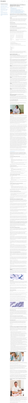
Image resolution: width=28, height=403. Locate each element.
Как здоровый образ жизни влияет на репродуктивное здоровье (16, 9)
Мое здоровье (3, 1)
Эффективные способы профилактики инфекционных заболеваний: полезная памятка (4, 15)
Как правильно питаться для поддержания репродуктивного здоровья (17, 10)
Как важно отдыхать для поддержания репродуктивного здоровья (16, 12)
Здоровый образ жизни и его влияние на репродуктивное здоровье (16, 7)
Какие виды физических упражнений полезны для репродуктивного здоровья (17, 11)
